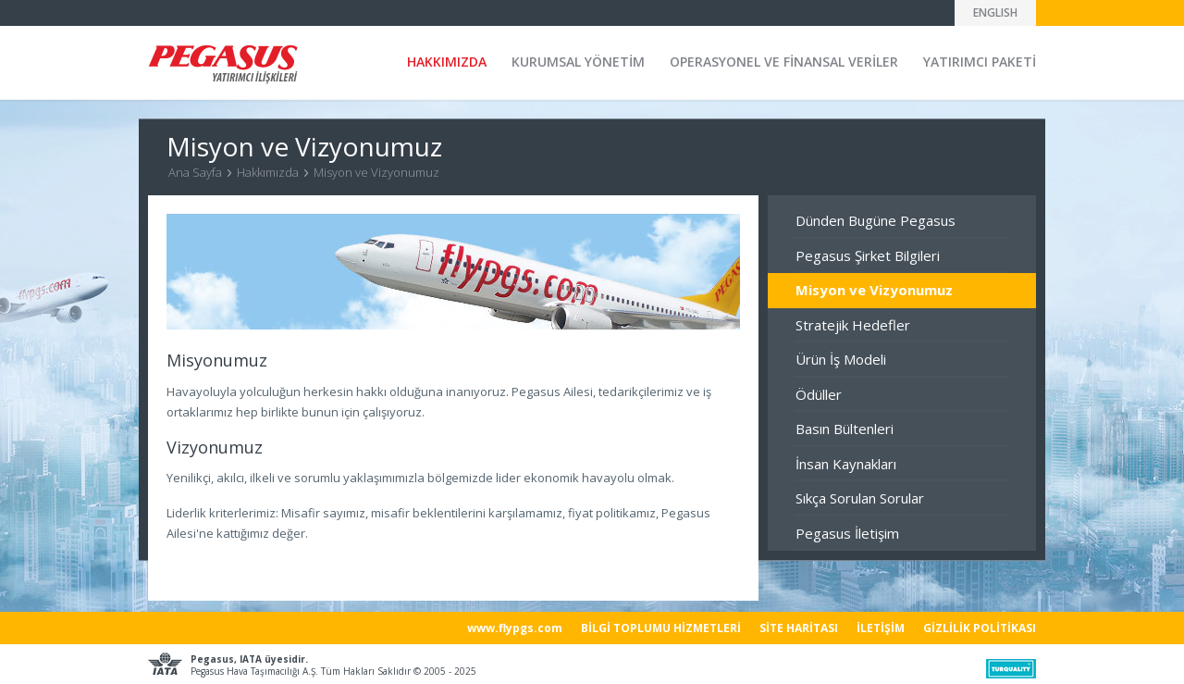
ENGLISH (995, 12)
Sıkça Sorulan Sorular (860, 498)
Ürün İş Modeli (841, 359)
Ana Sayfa (195, 172)
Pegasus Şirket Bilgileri (868, 255)
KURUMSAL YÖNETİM (578, 61)
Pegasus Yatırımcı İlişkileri (223, 64)
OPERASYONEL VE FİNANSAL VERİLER (784, 61)
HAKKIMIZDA (447, 61)
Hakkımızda (268, 172)
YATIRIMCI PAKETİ (979, 61)
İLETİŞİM (881, 628)
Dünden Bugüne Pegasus (876, 220)
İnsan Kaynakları (846, 463)
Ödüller (819, 394)
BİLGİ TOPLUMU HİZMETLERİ (661, 628)
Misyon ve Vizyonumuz (376, 172)
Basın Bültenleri (845, 428)
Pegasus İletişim (847, 533)
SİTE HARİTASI (798, 628)
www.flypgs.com (514, 628)
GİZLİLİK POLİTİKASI (979, 628)
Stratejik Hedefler (853, 325)
